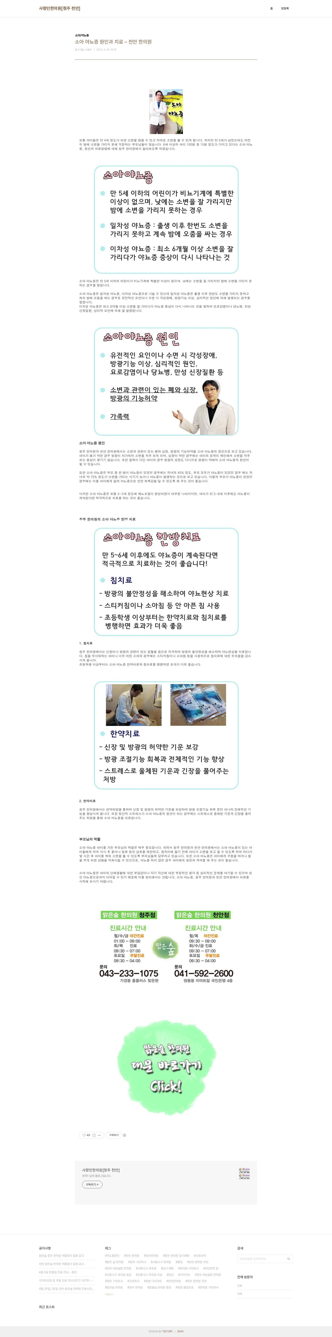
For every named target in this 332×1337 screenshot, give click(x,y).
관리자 (180, 1331)
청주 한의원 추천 (197, 1281)
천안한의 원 (212, 1268)
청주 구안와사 (138, 1262)
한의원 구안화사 (189, 1268)
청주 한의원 (136, 1287)
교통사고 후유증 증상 (119, 1274)
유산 (171, 1274)
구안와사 (134, 1281)
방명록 (285, 8)
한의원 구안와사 (209, 1287)
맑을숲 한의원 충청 (160, 1287)
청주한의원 (152, 1255)
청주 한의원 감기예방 (177, 1255)
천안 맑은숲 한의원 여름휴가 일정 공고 (61, 1264)
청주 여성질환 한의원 (208, 1274)
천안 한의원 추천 (198, 1262)
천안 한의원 (132, 1255)
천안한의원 (174, 1281)
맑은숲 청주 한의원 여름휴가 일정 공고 (61, 1255)
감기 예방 (168, 1268)
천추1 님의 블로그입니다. (96, 1176)
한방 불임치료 (185, 1287)
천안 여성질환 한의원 (119, 1268)
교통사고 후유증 (147, 1268)
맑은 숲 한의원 (115, 1262)
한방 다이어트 (154, 1281)
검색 (289, 1259)
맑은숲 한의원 (115, 1287)
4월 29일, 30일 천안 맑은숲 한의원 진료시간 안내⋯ (67, 1288)
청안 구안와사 (115, 1281)
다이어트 (185, 1274)
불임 (180, 1262)
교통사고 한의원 (161, 1262)
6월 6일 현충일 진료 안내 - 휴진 (58, 1272)
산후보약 (201, 1255)
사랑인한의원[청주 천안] (59, 8)
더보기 (108, 1294)
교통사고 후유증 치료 (150, 1274)
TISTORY (167, 1331)
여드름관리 (113, 1255)
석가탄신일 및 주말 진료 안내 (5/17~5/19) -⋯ (66, 1280)
